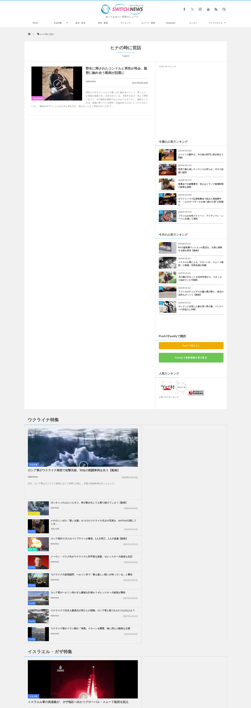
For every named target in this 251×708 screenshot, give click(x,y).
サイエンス (125, 23)
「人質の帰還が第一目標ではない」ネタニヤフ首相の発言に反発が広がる (133, 552)
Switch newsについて (67, 692)
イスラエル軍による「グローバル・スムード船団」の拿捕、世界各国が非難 (201, 264)
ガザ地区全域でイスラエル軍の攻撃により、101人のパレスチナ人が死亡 (199, 570)
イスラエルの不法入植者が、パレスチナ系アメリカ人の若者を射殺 (199, 533)
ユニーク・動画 (148, 23)
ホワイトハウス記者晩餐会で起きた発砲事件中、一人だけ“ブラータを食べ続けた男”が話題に (201, 202)
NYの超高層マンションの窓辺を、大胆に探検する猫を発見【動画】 (200, 249)
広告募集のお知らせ (184, 692)
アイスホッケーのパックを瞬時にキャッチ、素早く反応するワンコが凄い (65, 654)
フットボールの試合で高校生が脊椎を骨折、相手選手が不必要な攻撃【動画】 (65, 610)
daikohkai (91, 81)
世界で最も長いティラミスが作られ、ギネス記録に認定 (201, 171)
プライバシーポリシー (111, 692)
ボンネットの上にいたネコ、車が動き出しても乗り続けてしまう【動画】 (133, 431)
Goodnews (170, 23)
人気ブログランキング (169, 397)
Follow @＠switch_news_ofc (125, 611)
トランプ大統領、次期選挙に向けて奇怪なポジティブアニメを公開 (65, 624)
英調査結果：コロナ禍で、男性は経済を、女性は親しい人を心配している (65, 669)
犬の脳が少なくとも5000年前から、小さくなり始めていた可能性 (200, 278)
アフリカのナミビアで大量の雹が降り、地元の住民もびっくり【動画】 (201, 293)
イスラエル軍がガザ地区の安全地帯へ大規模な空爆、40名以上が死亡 (133, 570)
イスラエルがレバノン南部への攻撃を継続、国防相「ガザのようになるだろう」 (133, 516)
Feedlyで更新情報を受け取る (191, 357)
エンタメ (193, 23)
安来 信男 (186, 439)
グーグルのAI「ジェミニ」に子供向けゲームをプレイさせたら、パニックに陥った (65, 639)
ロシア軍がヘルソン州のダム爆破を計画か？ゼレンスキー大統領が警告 (199, 467)
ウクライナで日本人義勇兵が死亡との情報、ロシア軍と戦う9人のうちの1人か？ (133, 485)
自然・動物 (103, 23)
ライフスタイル (216, 23)
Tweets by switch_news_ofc (125, 605)
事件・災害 (98, 457)
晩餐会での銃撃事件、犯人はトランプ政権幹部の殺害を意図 (201, 185)
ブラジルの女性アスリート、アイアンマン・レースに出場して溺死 (201, 217)
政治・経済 (80, 23)
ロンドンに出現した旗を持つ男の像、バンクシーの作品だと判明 (201, 308)
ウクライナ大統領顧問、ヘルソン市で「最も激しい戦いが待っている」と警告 (133, 467)
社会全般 (58, 23)
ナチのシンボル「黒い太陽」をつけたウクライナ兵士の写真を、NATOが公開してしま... (199, 431)
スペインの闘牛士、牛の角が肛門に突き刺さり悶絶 (201, 156)
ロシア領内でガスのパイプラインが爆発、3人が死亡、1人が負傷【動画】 (133, 449)
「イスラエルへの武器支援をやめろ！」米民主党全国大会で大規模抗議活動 (199, 552)
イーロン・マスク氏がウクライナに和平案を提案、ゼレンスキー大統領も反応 (199, 449)
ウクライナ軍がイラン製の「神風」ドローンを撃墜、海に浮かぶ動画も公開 (199, 485)
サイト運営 (89, 692)
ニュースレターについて (157, 692)
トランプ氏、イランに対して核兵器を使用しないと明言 (133, 533)
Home (35, 23)
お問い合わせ (133, 692)
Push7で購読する (191, 345)
